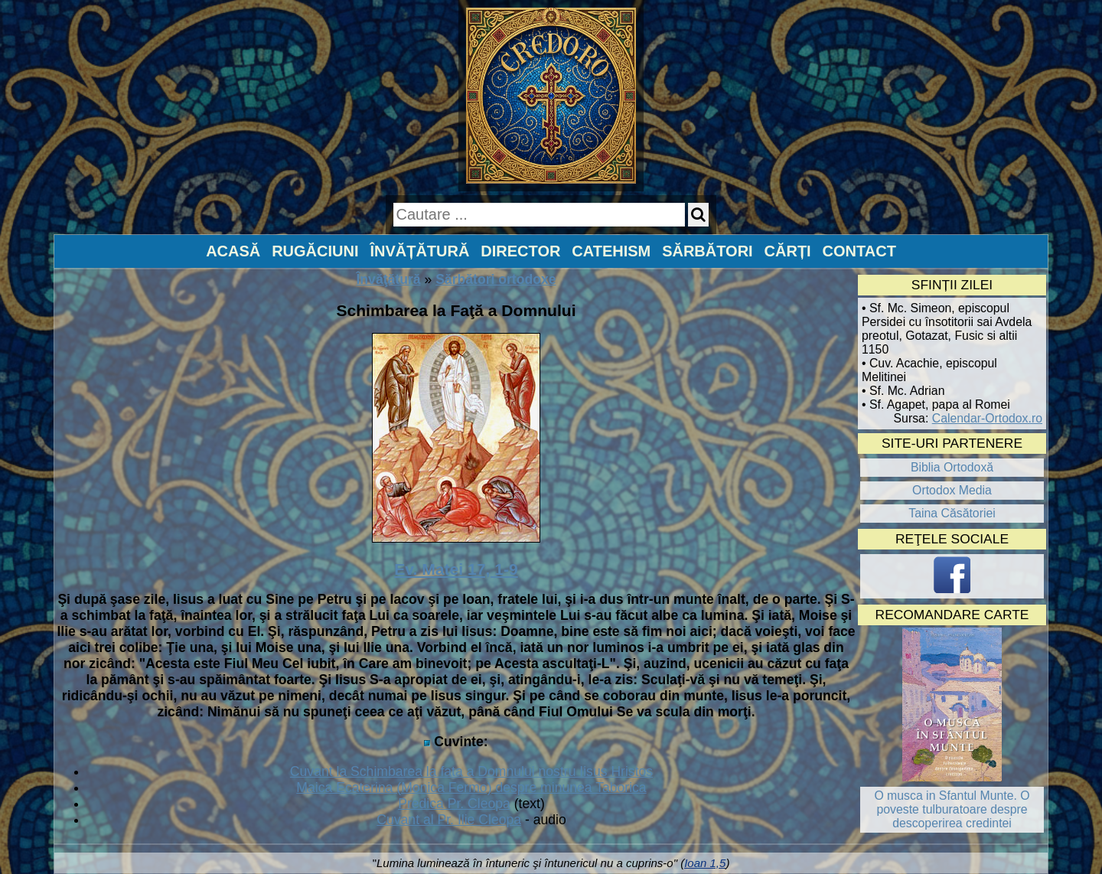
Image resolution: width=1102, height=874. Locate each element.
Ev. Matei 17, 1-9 (456, 569)
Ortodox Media (952, 490)
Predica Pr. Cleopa (454, 803)
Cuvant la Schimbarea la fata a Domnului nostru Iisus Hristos (471, 771)
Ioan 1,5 (704, 862)
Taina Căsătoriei (952, 513)
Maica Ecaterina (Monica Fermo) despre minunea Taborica (471, 787)
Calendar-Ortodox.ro (987, 418)
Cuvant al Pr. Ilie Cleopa (449, 819)
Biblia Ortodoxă (952, 467)
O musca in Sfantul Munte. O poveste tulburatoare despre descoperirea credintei (951, 809)
